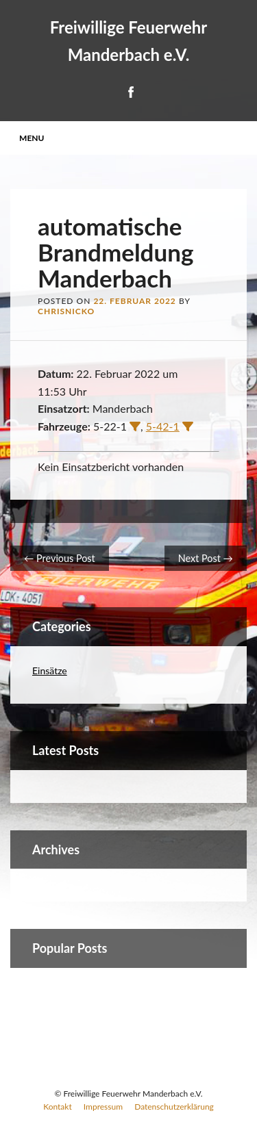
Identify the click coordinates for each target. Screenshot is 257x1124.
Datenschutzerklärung (174, 1106)
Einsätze (49, 670)
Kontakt (57, 1106)
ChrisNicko (66, 311)
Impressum (103, 1106)
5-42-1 (163, 426)
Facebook (130, 92)
